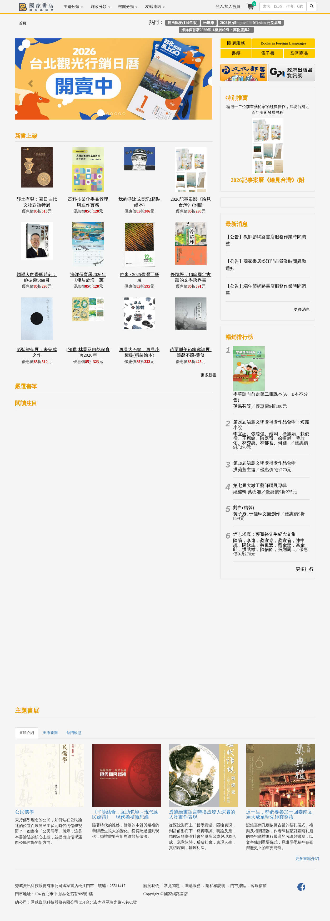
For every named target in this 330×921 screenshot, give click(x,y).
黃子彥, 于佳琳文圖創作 (256, 513)
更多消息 (302, 309)
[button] (30, 81)
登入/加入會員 (228, 6)
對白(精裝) (243, 507)
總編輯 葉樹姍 (247, 491)
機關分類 (128, 6)
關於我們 (151, 886)
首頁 (22, 23)
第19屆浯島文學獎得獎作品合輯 (264, 463)
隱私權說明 (215, 886)
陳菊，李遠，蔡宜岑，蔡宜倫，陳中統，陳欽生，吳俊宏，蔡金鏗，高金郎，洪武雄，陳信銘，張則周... (269, 545)
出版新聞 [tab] (50, 733)
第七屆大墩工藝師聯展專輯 (260, 485)
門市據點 (238, 886)
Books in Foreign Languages (283, 43)
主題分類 (73, 6)
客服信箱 (259, 886)
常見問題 (172, 886)
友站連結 (155, 6)
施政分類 (100, 6)
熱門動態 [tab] (74, 733)
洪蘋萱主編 (244, 469)
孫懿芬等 (242, 406)
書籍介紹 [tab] (26, 733)
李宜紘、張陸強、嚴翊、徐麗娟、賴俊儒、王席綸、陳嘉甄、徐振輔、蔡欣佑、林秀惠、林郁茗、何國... (271, 438)
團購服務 (236, 43)
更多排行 (305, 569)
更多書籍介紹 (307, 858)
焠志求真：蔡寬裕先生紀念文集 (264, 534)
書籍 (236, 53)
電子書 (267, 53)
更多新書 (208, 375)
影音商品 (299, 53)
